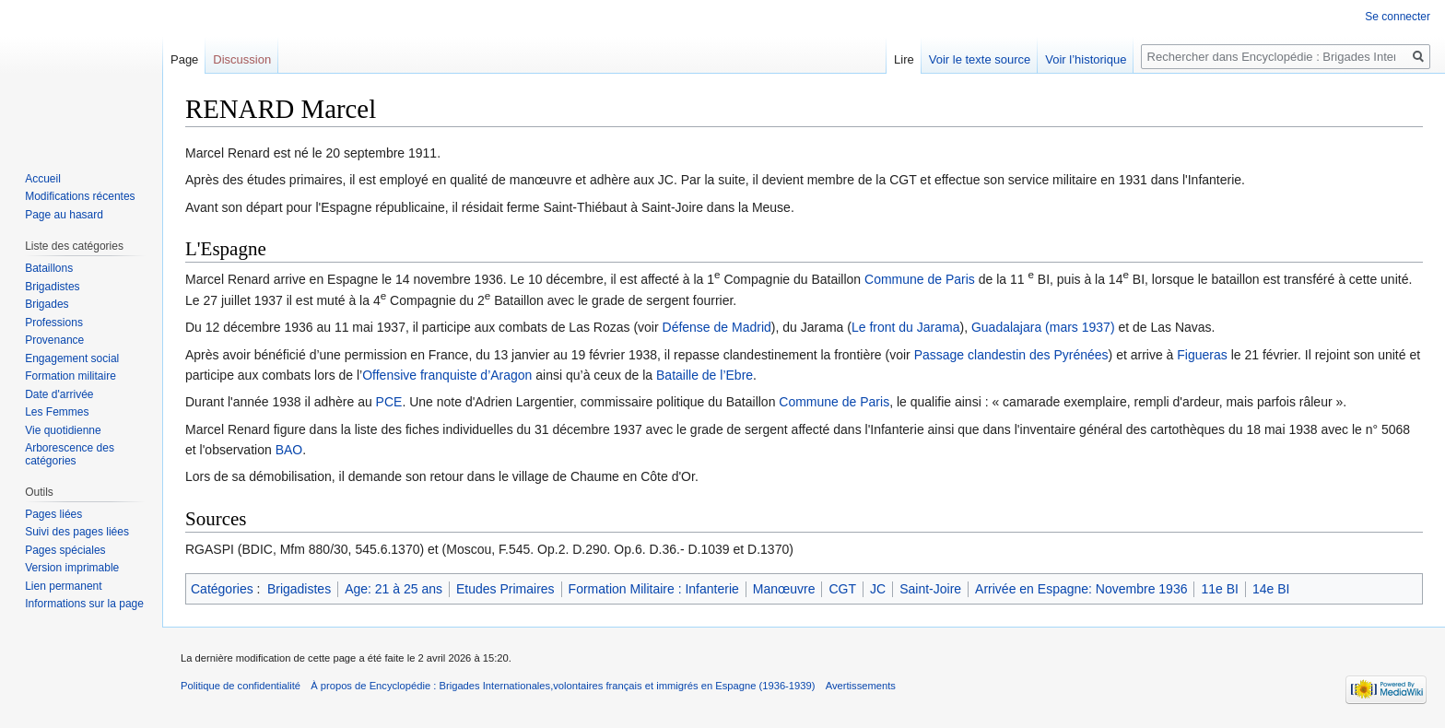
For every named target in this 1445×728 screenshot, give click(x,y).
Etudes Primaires (505, 588)
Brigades (46, 304)
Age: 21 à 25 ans (393, 588)
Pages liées (53, 514)
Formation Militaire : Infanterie (654, 588)
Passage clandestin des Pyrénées (1011, 354)
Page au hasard (64, 214)
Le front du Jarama (906, 327)
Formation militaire (70, 376)
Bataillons (49, 268)
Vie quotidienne (63, 430)
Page (184, 59)
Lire (904, 59)
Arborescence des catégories (69, 454)
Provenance (54, 340)
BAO (289, 449)
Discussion (242, 59)
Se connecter (1397, 16)
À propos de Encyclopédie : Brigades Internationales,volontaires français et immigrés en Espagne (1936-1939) (563, 685)
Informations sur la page (84, 603)
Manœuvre (784, 588)
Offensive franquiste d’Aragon (447, 375)
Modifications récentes (80, 196)
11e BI (1219, 588)
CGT (842, 588)
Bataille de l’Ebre (704, 375)
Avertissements (861, 685)
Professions (54, 322)
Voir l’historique (1085, 59)
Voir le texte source (980, 59)
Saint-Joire (930, 588)
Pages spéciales (65, 550)
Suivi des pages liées (77, 531)
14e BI (1270, 588)
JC (878, 588)
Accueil (43, 178)
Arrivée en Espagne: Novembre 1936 (1081, 588)
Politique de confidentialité (240, 685)
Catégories (222, 588)
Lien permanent (63, 586)
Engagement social (72, 358)
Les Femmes (56, 411)
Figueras (1202, 354)
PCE (389, 401)
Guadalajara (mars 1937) (1043, 327)
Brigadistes (299, 588)
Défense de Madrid (717, 327)
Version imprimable (72, 567)
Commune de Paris (919, 279)
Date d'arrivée (59, 394)
